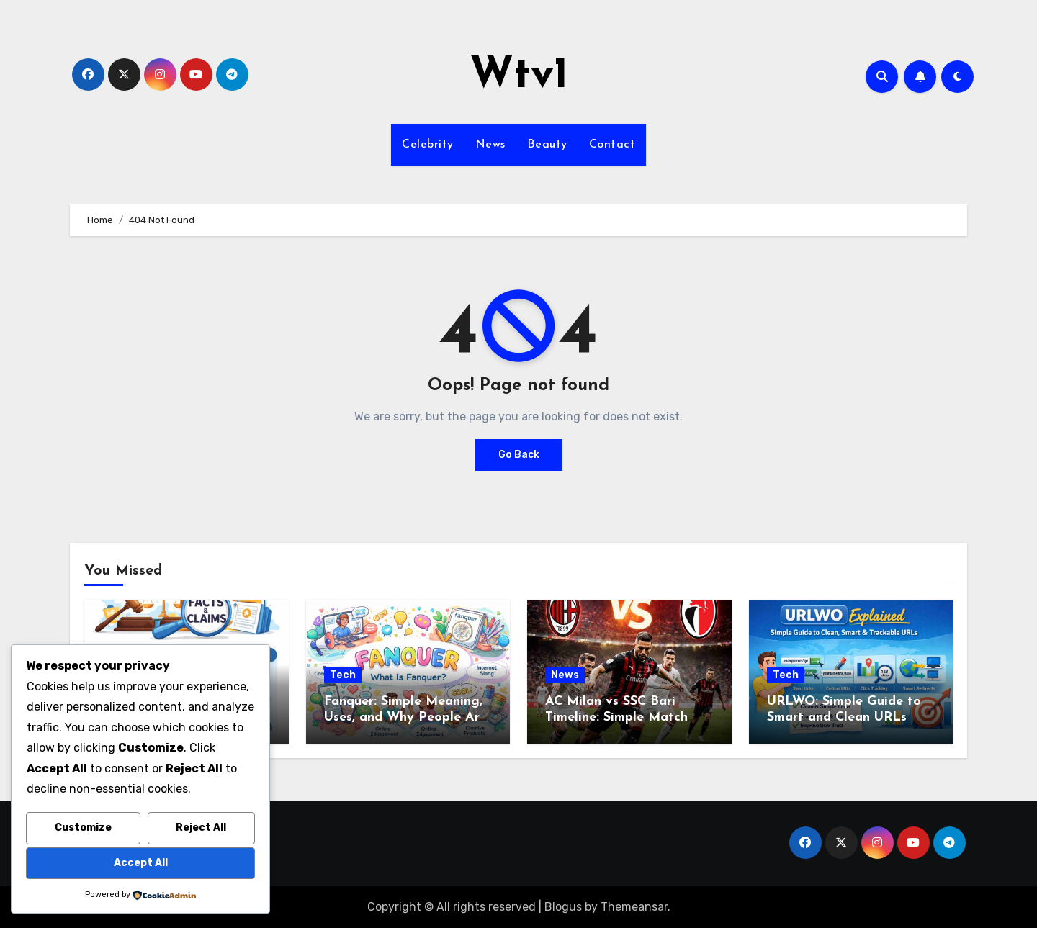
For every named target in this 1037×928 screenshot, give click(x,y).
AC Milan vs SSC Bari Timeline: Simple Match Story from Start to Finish (625, 717)
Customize (83, 827)
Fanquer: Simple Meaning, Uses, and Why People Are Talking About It (405, 717)
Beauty (547, 144)
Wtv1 (519, 76)
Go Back (518, 455)
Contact (612, 144)
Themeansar (634, 907)
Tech (343, 675)
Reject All (201, 827)
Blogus (563, 907)
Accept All (141, 863)
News (490, 144)
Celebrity (428, 144)
